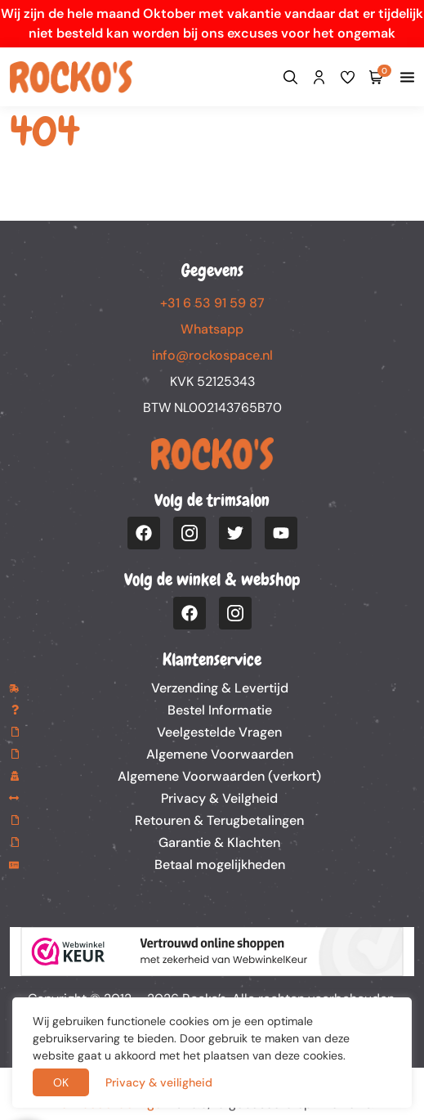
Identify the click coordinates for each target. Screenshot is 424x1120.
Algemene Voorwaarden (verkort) (219, 776)
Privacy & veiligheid (158, 1082)
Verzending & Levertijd (219, 688)
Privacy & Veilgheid (219, 798)
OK (61, 1082)
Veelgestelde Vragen (219, 732)
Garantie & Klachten (219, 842)
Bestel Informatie (219, 710)
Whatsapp (212, 329)
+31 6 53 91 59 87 (212, 302)
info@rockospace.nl (212, 355)
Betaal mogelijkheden (219, 864)
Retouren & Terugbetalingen (219, 820)
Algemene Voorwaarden (219, 754)
